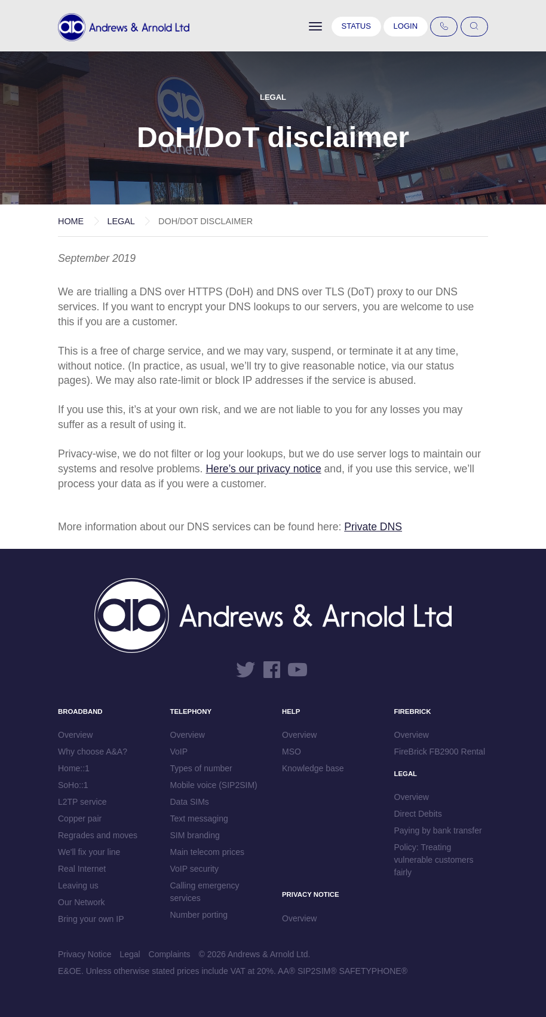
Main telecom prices (207, 852)
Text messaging (199, 818)
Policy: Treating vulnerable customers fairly (434, 859)
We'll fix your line (89, 852)
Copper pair (80, 818)
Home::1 (74, 768)
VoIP (179, 751)
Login (406, 26)
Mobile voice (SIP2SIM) (213, 785)
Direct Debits (418, 814)
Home (71, 221)
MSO (291, 751)
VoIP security (194, 869)
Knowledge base (313, 768)
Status (356, 26)
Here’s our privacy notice (263, 469)
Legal (120, 221)
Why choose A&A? (92, 751)
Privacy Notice (84, 954)
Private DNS (373, 527)
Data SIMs (189, 802)
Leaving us (78, 885)
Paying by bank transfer (438, 830)
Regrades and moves (97, 835)
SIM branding (195, 835)
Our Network (81, 902)
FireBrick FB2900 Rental (440, 751)
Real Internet (82, 869)
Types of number (201, 768)
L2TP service (82, 802)
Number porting (199, 915)
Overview (75, 735)
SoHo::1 (73, 785)
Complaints (170, 954)
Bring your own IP (91, 919)
